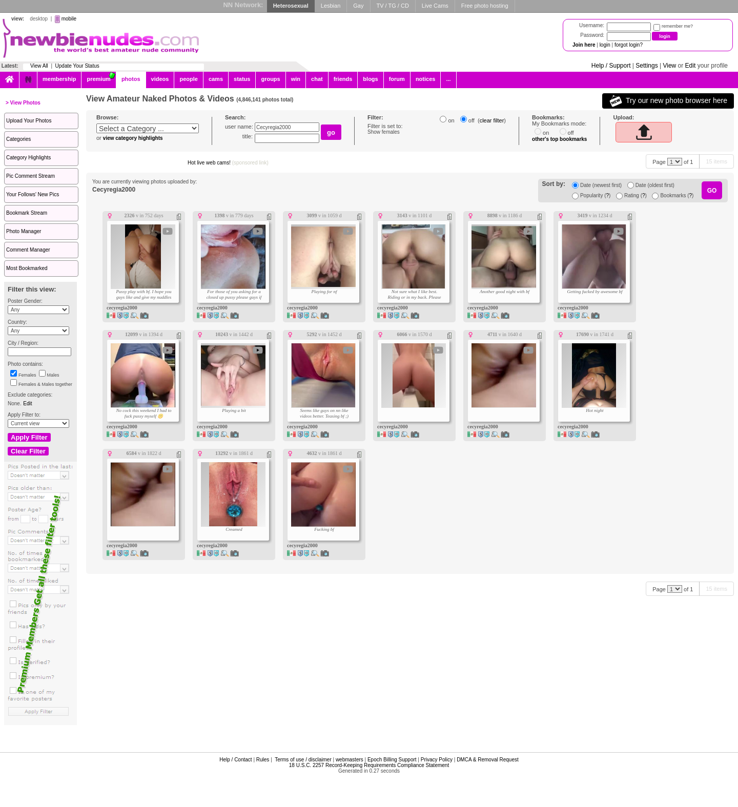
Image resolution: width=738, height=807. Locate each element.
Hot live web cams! (228, 162)
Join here (583, 45)
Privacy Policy (437, 759)
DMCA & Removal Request (488, 759)
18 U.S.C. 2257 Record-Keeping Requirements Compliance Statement (369, 765)
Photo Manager (23, 231)
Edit (690, 65)
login (605, 45)
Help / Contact (235, 759)
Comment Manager (28, 250)
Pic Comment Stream (30, 176)
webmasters (349, 759)
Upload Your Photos (28, 120)
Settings (647, 65)
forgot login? (628, 45)
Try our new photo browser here (668, 101)
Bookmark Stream (26, 213)
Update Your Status (77, 66)
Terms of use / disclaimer (303, 759)
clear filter (492, 120)
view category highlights (133, 138)
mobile (68, 19)
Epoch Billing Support (392, 759)
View (669, 65)
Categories (18, 139)
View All (39, 66)
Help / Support (611, 65)
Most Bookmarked (27, 268)
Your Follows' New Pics (32, 194)
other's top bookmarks (559, 139)
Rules (263, 759)
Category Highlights (28, 157)
